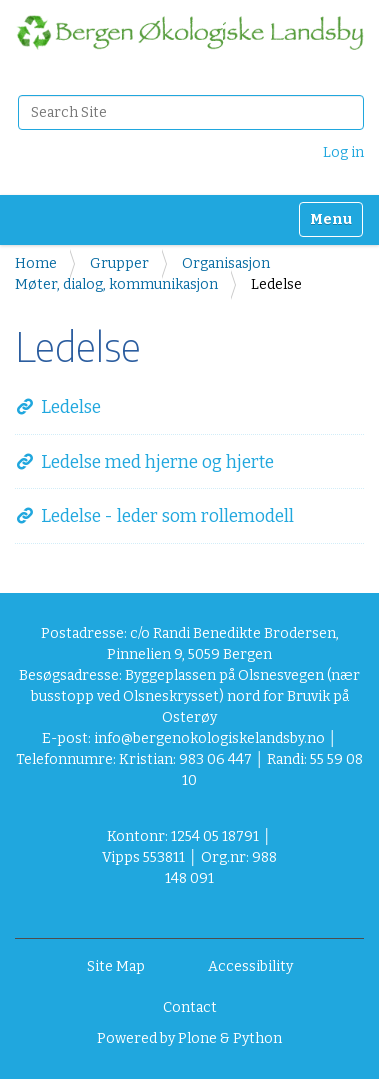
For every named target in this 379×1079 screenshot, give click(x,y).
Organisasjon (226, 263)
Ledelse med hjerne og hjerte (157, 462)
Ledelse (71, 407)
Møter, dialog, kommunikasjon (116, 284)
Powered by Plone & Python (189, 1038)
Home (36, 263)
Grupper (119, 263)
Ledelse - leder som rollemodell (167, 516)
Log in (343, 152)
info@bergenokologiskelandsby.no (209, 738)
